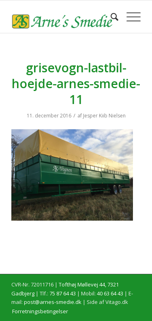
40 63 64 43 (110, 293)
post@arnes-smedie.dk (52, 302)
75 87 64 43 (62, 293)
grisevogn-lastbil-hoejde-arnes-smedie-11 (76, 83)
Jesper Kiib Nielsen (104, 115)
